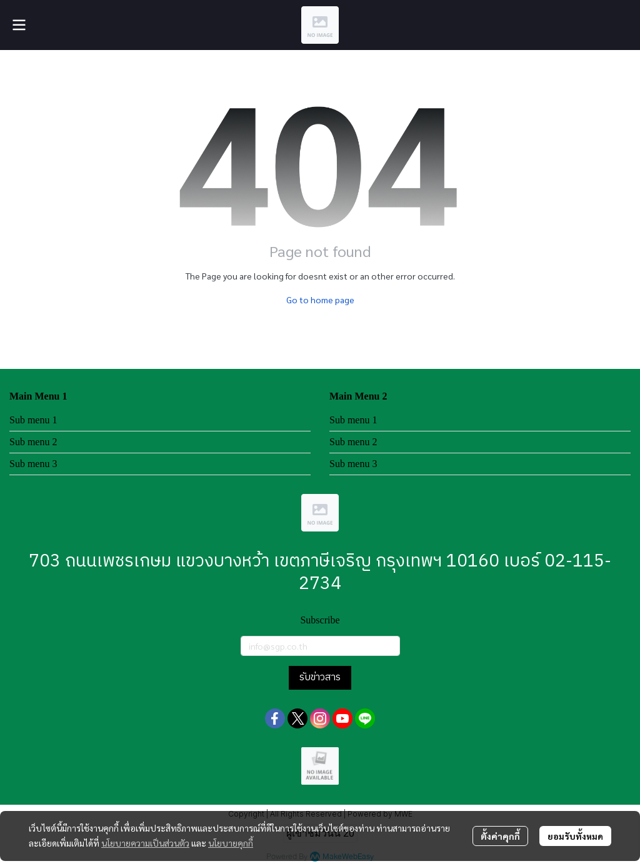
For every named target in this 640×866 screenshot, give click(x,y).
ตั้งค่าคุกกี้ (500, 836)
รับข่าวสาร (320, 677)
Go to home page (320, 299)
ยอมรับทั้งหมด (575, 836)
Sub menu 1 (33, 420)
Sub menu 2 (33, 441)
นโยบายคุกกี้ (230, 842)
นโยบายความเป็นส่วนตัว (145, 842)
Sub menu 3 (33, 463)
